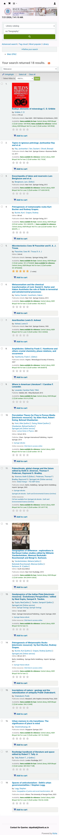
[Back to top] (51, 827)
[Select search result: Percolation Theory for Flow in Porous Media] (2, 415)
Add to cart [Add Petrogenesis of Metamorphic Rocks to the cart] (20, 683)
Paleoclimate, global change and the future (33, 470)
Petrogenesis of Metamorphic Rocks (34, 645)
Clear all (32, 74)
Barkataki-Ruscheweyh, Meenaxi (28, 564)
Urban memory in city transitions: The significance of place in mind (30, 722)
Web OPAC (12, 54)
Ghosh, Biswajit (47, 149)
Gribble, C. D (19, 112)
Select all (22, 74)
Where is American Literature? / (32, 385)
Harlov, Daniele (21, 295)
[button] (9, 3)
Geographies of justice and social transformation (33, 791)
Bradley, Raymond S (20, 479)
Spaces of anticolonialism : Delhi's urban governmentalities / (31, 784)
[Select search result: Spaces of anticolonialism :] (2, 782)
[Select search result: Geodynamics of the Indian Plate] (2, 594)
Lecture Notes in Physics (25, 431)
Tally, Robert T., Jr (25, 758)
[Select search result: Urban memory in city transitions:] (2, 721)
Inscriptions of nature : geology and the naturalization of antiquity (34, 691)
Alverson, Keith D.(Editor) (24, 477)
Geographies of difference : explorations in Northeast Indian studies (33, 554)
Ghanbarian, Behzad (23, 426)
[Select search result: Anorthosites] (2, 320)
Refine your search (30, 49)
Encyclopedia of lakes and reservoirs (32, 177)
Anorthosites (26, 320)
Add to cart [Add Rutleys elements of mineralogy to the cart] (20, 135)
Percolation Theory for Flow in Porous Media (33, 417)
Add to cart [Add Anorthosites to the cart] (20, 341)
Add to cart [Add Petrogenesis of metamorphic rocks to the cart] (20, 238)
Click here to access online (33, 446)
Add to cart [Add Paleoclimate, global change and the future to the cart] (20, 517)
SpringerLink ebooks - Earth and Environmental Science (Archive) (34, 494)
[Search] (29, 36)
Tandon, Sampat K (42, 602)
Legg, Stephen (20, 789)
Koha (55, 833)
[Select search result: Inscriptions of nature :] (2, 690)
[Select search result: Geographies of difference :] (2, 524)
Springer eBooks (19, 443)
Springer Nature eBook (21, 617)
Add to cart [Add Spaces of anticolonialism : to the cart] (20, 809)
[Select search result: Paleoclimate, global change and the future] (2, 468)
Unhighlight (8, 74)
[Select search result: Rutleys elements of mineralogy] (2, 84)
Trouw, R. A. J (36, 252)
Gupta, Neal (22, 602)
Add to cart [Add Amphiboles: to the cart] (20, 377)
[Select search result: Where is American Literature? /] (2, 384)
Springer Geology (23, 608)
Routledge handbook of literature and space (33, 753)
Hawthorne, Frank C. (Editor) (26, 357)
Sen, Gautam (34, 149)
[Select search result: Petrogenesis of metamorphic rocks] (2, 206)
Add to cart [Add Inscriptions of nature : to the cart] (20, 714)
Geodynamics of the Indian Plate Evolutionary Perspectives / (34, 596)
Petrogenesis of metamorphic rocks (31, 208)
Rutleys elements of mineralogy (33, 109)
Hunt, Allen (22, 423)
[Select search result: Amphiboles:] (2, 348)
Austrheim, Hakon (35, 295)
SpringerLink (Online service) (23, 429)
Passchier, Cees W (22, 252)
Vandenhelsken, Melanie (27, 561)
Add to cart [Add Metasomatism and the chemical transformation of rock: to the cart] (20, 313)
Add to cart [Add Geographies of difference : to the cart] (20, 587)
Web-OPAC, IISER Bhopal (5, 3)
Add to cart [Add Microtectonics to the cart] (20, 277)
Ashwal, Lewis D (21, 324)
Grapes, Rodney (32, 213)
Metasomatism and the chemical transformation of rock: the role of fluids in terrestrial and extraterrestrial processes (35, 288)
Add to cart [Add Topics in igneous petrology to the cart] (20, 169)
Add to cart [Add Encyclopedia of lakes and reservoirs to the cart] (20, 200)
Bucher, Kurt (19, 213)
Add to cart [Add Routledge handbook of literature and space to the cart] (20, 775)
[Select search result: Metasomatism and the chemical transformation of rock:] (2, 284)
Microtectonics (34, 247)
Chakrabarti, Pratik (22, 696)
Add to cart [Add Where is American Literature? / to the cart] (20, 408)
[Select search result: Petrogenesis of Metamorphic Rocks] (2, 642)
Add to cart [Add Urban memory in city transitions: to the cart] (20, 745)
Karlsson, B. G (21, 566)
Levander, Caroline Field (27, 390)
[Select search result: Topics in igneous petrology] (2, 142)
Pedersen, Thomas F (44, 477)
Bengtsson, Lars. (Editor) (24, 182)
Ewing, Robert (41, 423)
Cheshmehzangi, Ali (22, 727)
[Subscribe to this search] (49, 63)
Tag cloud (23, 44)
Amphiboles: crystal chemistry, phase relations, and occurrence (34, 351)
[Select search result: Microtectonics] (2, 245)
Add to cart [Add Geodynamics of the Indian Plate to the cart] (20, 635)
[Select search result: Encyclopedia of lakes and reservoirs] (2, 176)
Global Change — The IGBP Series (28, 482)
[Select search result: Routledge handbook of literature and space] (2, 751)
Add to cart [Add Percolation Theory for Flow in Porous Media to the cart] (20, 461)
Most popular (35, 44)
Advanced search (9, 44)
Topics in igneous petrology (33, 144)
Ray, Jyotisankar (21, 149)
